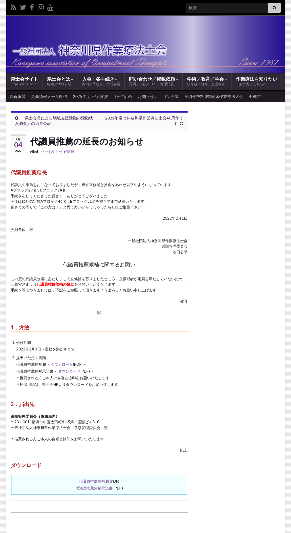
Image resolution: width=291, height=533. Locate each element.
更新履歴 (17, 96)
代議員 (69, 151)
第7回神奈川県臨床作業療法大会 (214, 96)
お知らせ (147, 96)
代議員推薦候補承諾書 (94, 488)
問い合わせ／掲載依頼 (153, 81)
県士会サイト (24, 81)
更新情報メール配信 (49, 96)
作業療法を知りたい (256, 81)
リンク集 (171, 96)
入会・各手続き (101, 81)
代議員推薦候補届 (94, 481)
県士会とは (60, 81)
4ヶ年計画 (123, 96)
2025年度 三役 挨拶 (90, 96)
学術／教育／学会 (207, 81)
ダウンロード (62, 364)
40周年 (255, 96)
